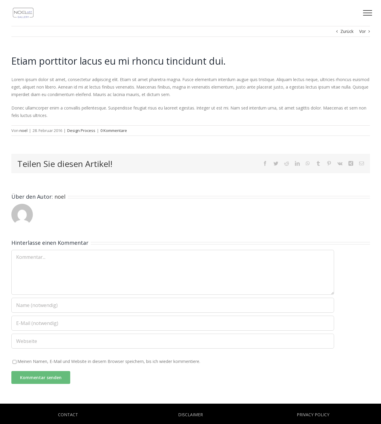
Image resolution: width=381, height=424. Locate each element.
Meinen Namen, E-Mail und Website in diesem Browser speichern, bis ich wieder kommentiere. (108, 361)
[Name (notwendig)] (172, 305)
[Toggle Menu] (367, 13)
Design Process (81, 130)
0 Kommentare (113, 130)
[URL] (172, 341)
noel (23, 130)
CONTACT (68, 414)
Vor (362, 31)
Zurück (347, 31)
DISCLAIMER (190, 414)
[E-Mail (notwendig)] (172, 323)
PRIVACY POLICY (313, 414)
